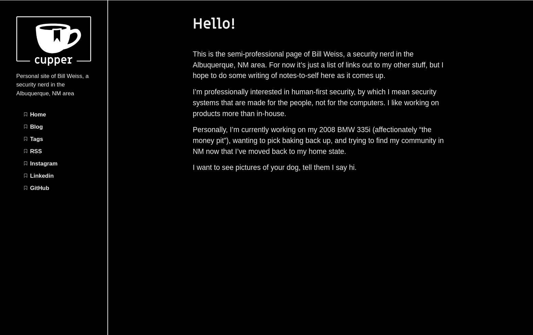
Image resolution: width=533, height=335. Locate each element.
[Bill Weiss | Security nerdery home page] (53, 64)
